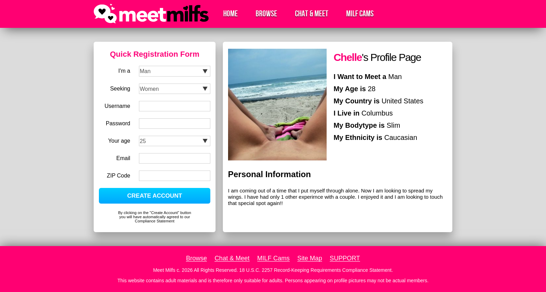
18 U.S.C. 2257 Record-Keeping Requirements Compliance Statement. (316, 270)
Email (123, 158)
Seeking (120, 89)
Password (118, 123)
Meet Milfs (164, 270)
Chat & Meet (311, 14)
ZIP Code (118, 176)
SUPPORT (345, 258)
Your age (119, 141)
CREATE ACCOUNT (154, 195)
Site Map (309, 258)
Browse (266, 14)
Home (230, 14)
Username (117, 106)
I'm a (124, 71)
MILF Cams (360, 14)
